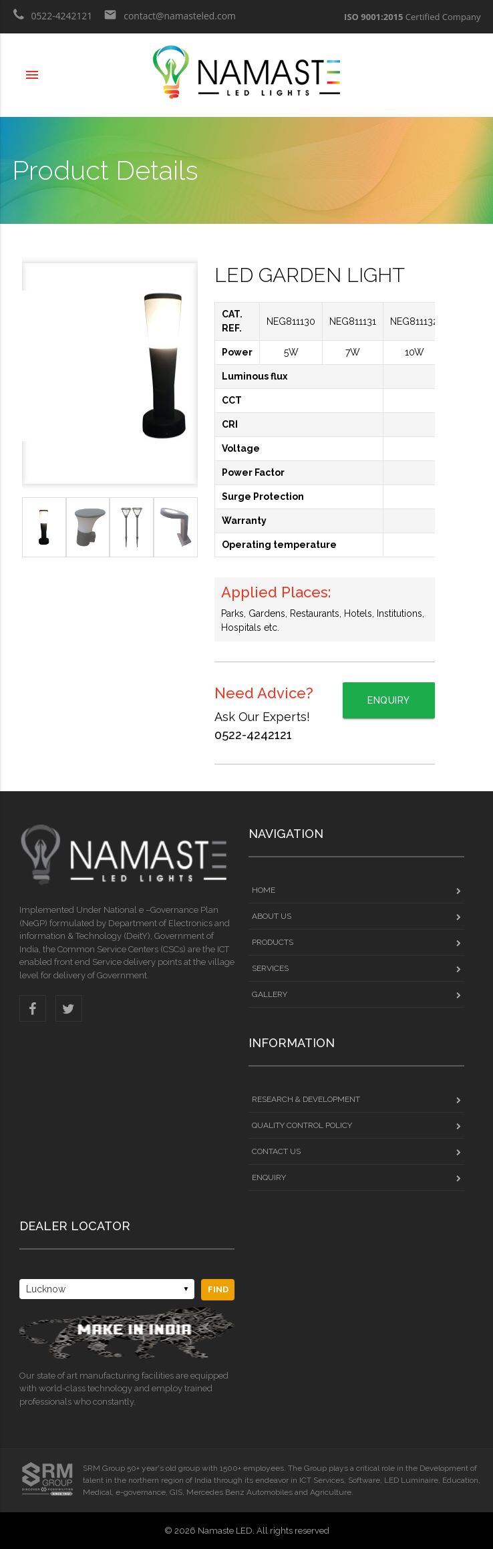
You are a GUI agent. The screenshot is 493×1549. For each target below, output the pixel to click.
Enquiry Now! (388, 706)
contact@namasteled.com (171, 20)
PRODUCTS (356, 942)
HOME (356, 890)
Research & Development (356, 1099)
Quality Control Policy (356, 1125)
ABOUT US (356, 916)
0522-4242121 (53, 20)
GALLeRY (356, 994)
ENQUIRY (356, 1177)
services (356, 968)
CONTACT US (356, 1151)
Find (218, 1289)
